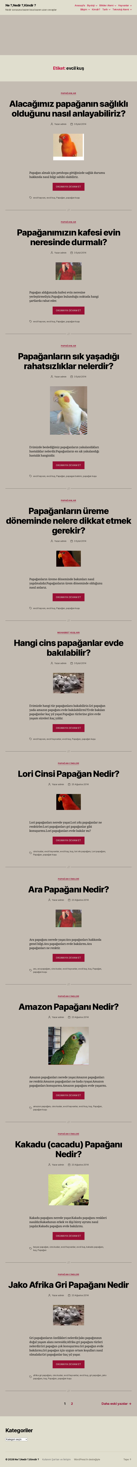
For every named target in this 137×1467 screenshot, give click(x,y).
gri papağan (95, 1375)
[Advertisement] (68, 35)
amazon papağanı (42, 1106)
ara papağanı (43, 968)
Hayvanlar (123, 5)
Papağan (60, 197)
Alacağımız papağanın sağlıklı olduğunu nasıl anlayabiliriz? (68, 108)
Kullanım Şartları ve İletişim (56, 1459)
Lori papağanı (98, 851)
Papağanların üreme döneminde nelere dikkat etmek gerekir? (68, 521)
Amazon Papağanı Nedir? (68, 1006)
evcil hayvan (39, 197)
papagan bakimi (74, 476)
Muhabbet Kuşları (68, 632)
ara (34, 968)
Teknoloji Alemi (120, 9)
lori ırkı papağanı (82, 851)
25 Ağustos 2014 (80, 784)
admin (63, 124)
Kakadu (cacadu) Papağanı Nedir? (68, 1149)
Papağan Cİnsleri (68, 763)
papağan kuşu (73, 197)
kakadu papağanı (94, 1247)
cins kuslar (38, 851)
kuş (71, 851)
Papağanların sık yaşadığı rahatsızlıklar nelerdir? (68, 361)
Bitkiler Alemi (106, 5)
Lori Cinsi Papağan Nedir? (68, 774)
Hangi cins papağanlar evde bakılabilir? (68, 648)
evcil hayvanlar (54, 739)
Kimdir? (96, 9)
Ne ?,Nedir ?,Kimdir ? (20, 5)
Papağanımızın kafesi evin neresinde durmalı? (68, 237)
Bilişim (83, 9)
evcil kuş (51, 197)
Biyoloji (90, 5)
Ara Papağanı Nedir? (68, 889)
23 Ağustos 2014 (80, 900)
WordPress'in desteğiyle (87, 1459)
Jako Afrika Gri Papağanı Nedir (68, 1285)
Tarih (105, 9)
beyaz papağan (41, 1247)
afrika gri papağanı (42, 1375)
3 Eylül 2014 (80, 124)
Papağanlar (68, 93)
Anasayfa (80, 5)
